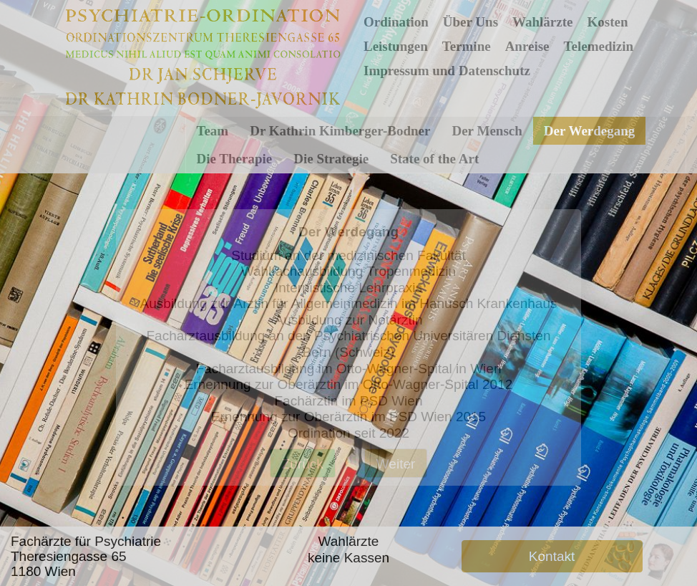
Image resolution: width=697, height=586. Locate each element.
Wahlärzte (542, 21)
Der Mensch (487, 130)
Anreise (527, 46)
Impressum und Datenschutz (447, 70)
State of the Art (434, 158)
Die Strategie (331, 158)
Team (213, 130)
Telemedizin (598, 46)
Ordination (396, 21)
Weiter (396, 463)
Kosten (607, 21)
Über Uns (470, 21)
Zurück (302, 463)
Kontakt (552, 556)
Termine (466, 46)
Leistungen (396, 46)
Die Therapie (235, 158)
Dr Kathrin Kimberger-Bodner (340, 130)
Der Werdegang (589, 130)
